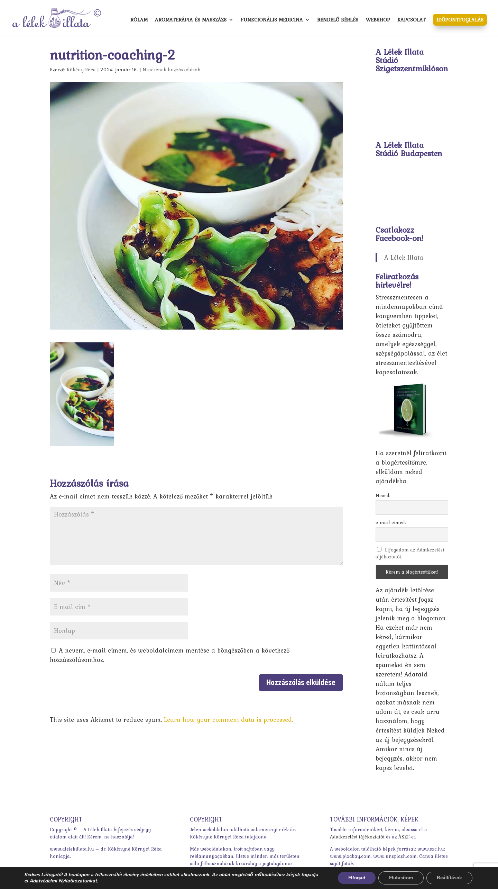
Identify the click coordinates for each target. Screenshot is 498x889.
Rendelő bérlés (337, 20)
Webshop (378, 20)
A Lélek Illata (403, 257)
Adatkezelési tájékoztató (356, 836)
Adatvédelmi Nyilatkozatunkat (63, 881)
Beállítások (449, 877)
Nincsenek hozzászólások (171, 69)
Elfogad (356, 877)
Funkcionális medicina (272, 20)
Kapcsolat (411, 20)
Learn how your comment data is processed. (228, 719)
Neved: (383, 495)
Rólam (139, 20)
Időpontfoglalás (459, 20)
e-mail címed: (391, 522)
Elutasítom (401, 877)
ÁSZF (403, 836)
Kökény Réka (81, 69)
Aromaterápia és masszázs (191, 20)
